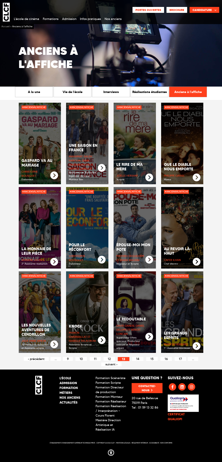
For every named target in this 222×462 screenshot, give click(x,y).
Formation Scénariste (110, 378)
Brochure (176, 10)
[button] (111, 452)
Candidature (204, 10)
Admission (69, 19)
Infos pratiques (90, 19)
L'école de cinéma (26, 19)
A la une (34, 92)
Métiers (65, 393)
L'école (65, 378)
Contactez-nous (147, 388)
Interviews (111, 92)
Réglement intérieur (140, 443)
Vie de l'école (72, 92)
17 (180, 359)
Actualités (68, 402)
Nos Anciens (69, 398)
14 (137, 359)
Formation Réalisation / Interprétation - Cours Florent (111, 410)
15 (151, 359)
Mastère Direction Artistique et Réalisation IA (108, 424)
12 (109, 359)
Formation (68, 388)
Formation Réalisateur (111, 401)
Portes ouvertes (148, 10)
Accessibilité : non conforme (160, 443)
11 (95, 359)
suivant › (111, 364)
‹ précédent (36, 359)
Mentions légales (123, 443)
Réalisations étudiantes (149, 92)
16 (166, 359)
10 (81, 359)
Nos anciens (113, 19)
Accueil (5, 26)
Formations (50, 19)
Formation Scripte (108, 383)
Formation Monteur (109, 397)
